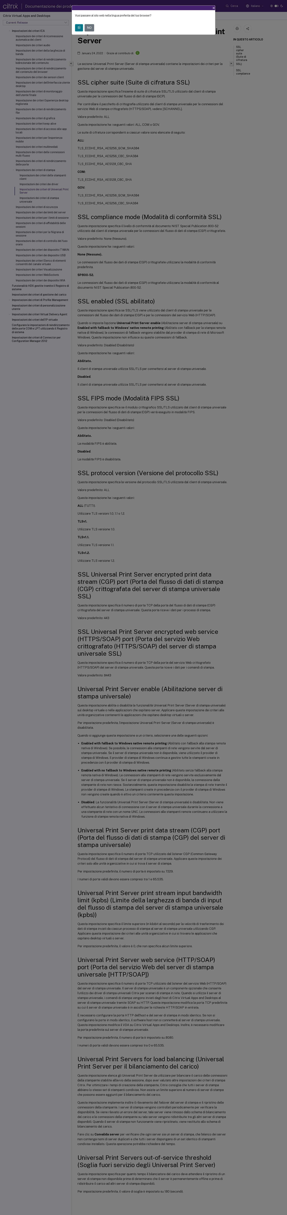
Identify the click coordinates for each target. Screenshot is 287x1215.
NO (89, 28)
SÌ (79, 28)
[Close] (213, 7)
